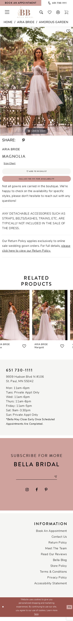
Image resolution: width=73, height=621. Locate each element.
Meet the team (56, 552)
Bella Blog (60, 564)
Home (8, 22)
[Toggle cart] (66, 12)
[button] (58, 12)
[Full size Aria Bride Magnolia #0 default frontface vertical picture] (36, 81)
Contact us (59, 541)
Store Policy (58, 570)
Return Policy (57, 546)
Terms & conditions (53, 576)
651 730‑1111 (19, 373)
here (36, 618)
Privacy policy (57, 581)
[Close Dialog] (3, 611)
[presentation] (17, 318)
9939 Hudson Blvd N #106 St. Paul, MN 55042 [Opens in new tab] (25, 382)
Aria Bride (25, 22)
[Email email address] (36, 480)
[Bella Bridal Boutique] (25, 11)
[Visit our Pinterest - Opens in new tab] (46, 494)
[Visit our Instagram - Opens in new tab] (27, 494)
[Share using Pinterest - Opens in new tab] (23, 140)
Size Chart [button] (11, 164)
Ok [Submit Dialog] (69, 611)
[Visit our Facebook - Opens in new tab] (36, 494)
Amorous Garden (53, 22)
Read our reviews (54, 558)
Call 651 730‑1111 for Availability (36, 181)
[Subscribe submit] (59, 480)
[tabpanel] (36, 81)
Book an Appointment (51, 535)
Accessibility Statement (50, 587)
